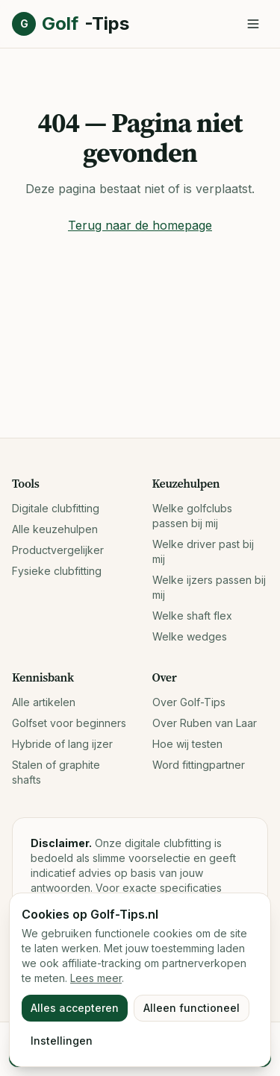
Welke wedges (189, 636)
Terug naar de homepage (140, 225)
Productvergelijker (58, 550)
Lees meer (96, 978)
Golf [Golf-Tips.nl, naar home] (70, 24)
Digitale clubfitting (55, 508)
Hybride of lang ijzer (62, 743)
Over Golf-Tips (188, 702)
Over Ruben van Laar (204, 723)
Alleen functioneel (191, 1007)
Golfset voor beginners (69, 723)
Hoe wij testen (187, 743)
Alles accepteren (75, 1007)
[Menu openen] (253, 24)
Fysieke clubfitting (57, 570)
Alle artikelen (43, 702)
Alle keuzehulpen (55, 529)
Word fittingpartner (198, 764)
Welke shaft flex (192, 615)
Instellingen (62, 1040)
